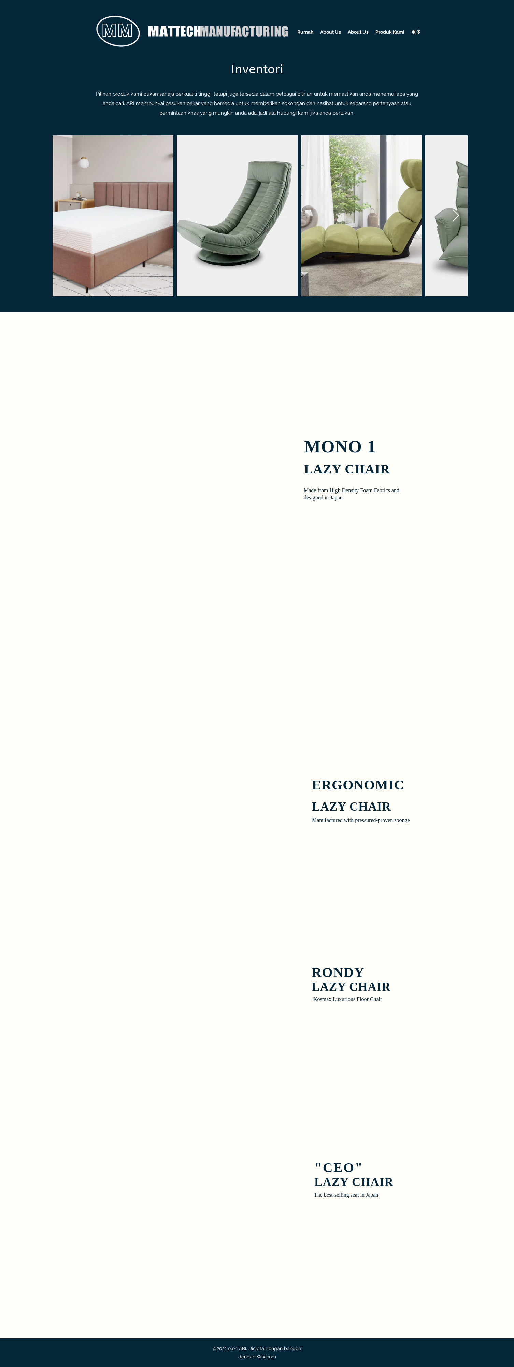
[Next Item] (456, 216)
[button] (215, 515)
